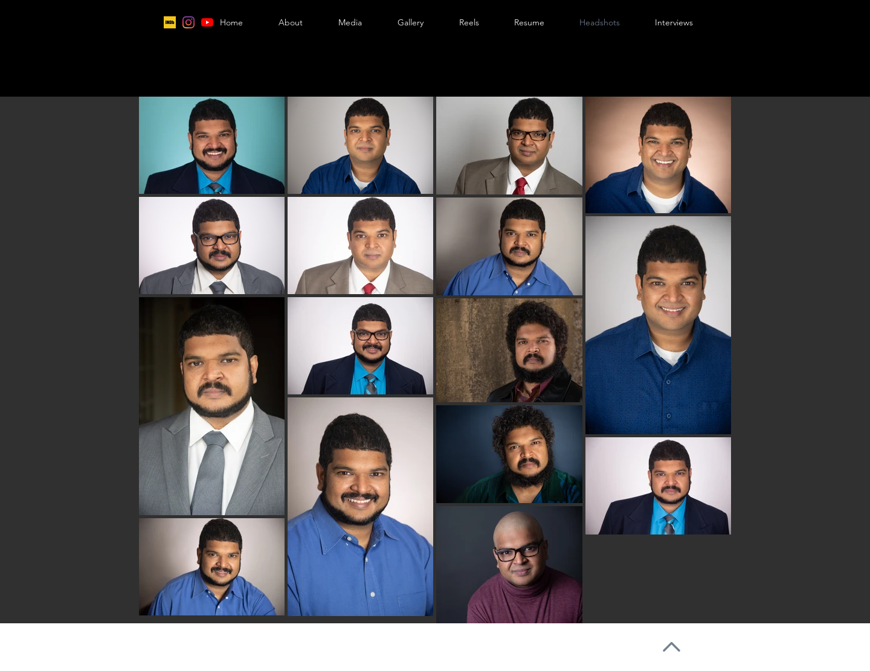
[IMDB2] (170, 22)
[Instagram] (188, 22)
